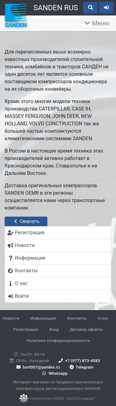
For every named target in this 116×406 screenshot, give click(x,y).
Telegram (80, 367)
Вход (54, 329)
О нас (103, 318)
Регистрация (25, 329)
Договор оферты (86, 329)
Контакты (77, 318)
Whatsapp (54, 373)
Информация (43, 318)
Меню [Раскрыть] (97, 23)
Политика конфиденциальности (58, 340)
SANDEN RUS (55, 7)
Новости (10, 318)
